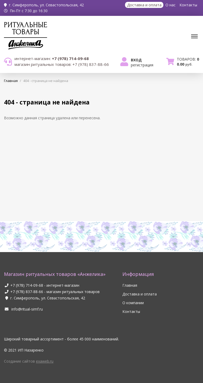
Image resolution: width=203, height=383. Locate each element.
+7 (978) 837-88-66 (26, 291)
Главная (129, 285)
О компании (133, 302)
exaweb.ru (44, 361)
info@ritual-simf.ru (23, 309)
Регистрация (142, 64)
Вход (136, 59)
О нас (170, 4)
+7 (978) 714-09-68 (26, 285)
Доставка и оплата (144, 4)
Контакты (188, 4)
